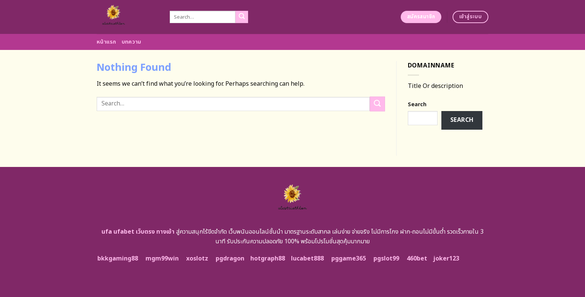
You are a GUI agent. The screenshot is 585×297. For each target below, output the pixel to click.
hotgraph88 (267, 258)
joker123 (446, 258)
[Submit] (241, 17)
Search (417, 104)
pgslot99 (386, 258)
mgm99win (162, 258)
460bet (417, 258)
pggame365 (348, 258)
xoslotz (197, 258)
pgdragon (230, 258)
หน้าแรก (106, 42)
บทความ (131, 42)
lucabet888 (307, 258)
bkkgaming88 (117, 258)
